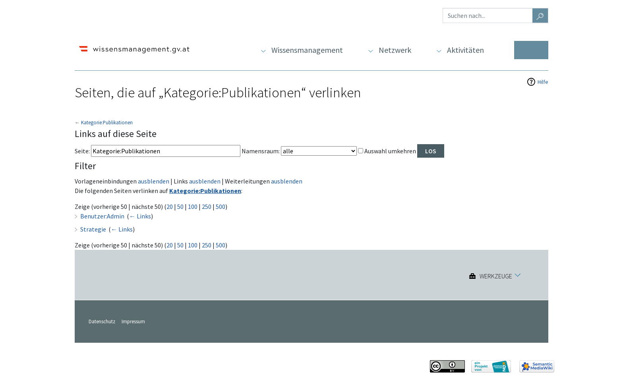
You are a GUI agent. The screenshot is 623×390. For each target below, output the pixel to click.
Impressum (133, 321)
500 (220, 206)
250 (206, 206)
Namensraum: (261, 151)
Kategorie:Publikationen (107, 122)
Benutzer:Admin (102, 216)
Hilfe (543, 81)
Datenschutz (102, 321)
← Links (140, 216)
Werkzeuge (496, 276)
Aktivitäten (465, 50)
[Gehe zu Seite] (540, 15)
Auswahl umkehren (390, 151)
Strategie (93, 229)
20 (169, 206)
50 (180, 206)
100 (192, 206)
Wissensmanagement (307, 50)
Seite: (82, 151)
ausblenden (153, 181)
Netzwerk (395, 50)
